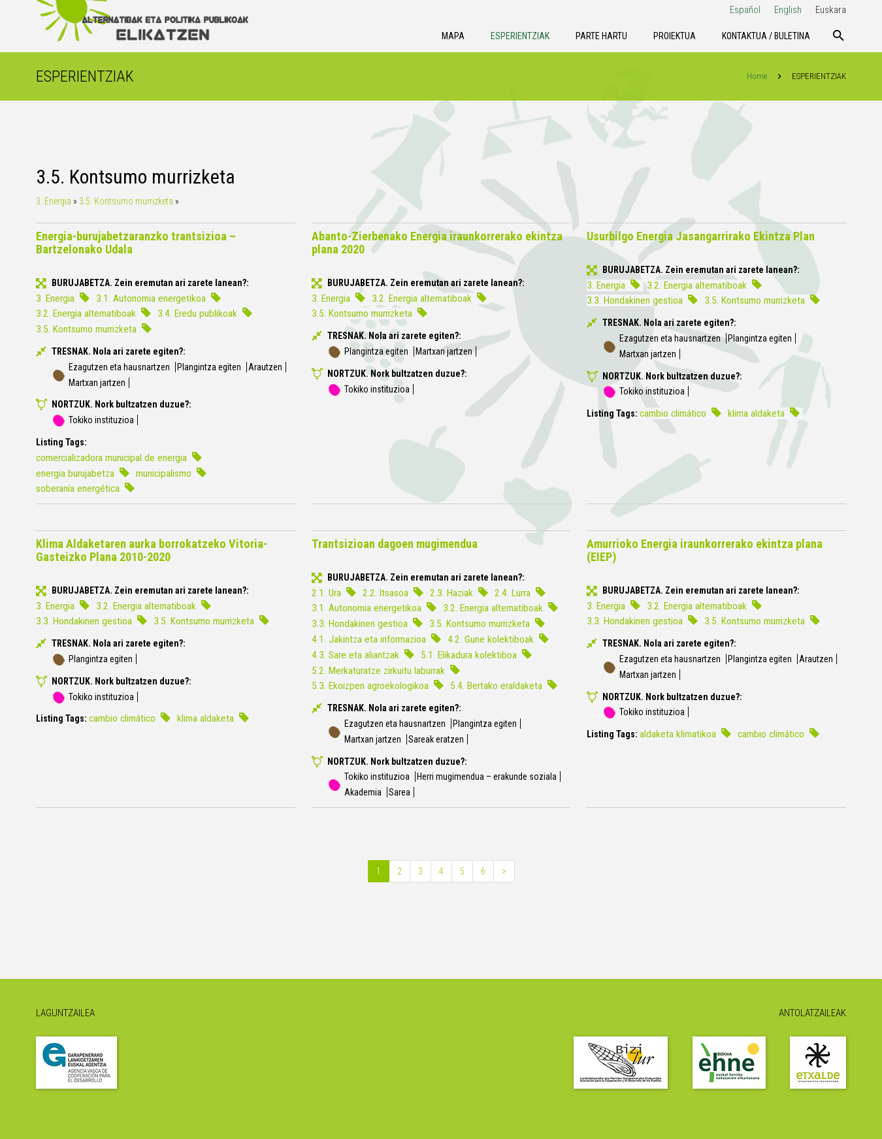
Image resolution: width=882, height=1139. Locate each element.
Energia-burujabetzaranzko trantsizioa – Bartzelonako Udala (136, 242)
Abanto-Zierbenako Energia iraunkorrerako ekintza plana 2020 (437, 242)
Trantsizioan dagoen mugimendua (395, 544)
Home (757, 76)
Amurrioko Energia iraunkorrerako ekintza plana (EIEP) (705, 550)
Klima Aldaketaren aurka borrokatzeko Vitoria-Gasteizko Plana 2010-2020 (151, 550)
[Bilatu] (838, 36)
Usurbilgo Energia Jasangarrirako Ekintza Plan (701, 236)
